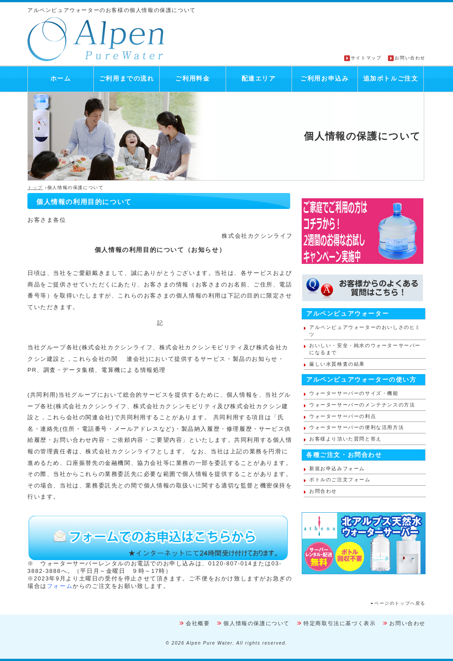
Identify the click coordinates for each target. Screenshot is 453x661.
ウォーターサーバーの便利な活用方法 (356, 427)
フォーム (60, 586)
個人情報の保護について (256, 623)
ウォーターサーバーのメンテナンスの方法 (362, 404)
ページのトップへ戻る (400, 603)
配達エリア (259, 78)
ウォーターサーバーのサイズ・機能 (354, 393)
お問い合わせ (410, 57)
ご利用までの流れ (126, 78)
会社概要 (198, 623)
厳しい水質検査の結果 (337, 364)
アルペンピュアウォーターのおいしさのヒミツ (365, 331)
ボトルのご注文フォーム (340, 479)
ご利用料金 (192, 78)
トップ (35, 187)
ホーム (60, 78)
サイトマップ (366, 57)
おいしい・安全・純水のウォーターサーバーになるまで (365, 349)
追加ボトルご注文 (390, 78)
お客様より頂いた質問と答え (345, 438)
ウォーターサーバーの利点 (342, 416)
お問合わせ (323, 491)
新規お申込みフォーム (337, 468)
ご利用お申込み (324, 78)
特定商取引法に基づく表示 (339, 623)
